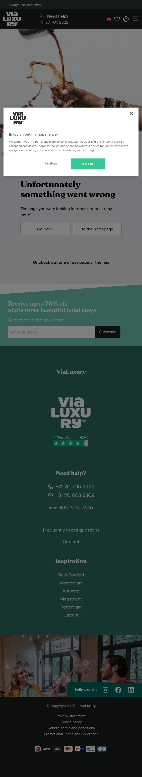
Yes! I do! (88, 163)
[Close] (131, 113)
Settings (51, 163)
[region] (71, 142)
